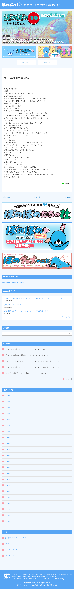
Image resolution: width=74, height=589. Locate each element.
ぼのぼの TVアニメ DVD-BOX (15, 538)
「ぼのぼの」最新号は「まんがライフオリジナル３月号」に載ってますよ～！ (32, 367)
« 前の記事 (6, 197)
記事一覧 (47, 63)
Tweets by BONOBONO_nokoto (13, 282)
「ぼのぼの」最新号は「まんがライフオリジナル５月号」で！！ (27, 349)
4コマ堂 (8, 544)
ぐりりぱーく (10, 556)
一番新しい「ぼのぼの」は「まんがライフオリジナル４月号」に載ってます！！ (33, 361)
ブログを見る (65, 317)
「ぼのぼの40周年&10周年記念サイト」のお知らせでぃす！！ (26, 355)
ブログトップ (26, 63)
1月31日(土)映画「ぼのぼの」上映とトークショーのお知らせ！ (27, 373)
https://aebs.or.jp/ (60, 579)
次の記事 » (67, 197)
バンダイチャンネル (12, 550)
